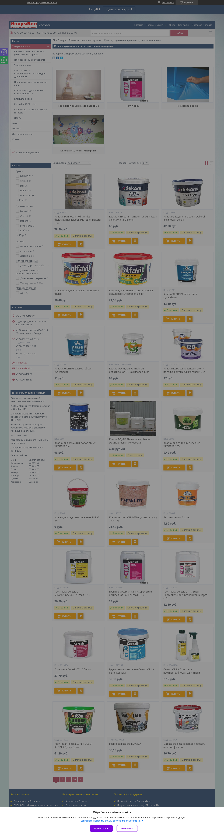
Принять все (101, 828)
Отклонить (127, 828)
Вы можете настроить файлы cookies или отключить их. (110, 820)
